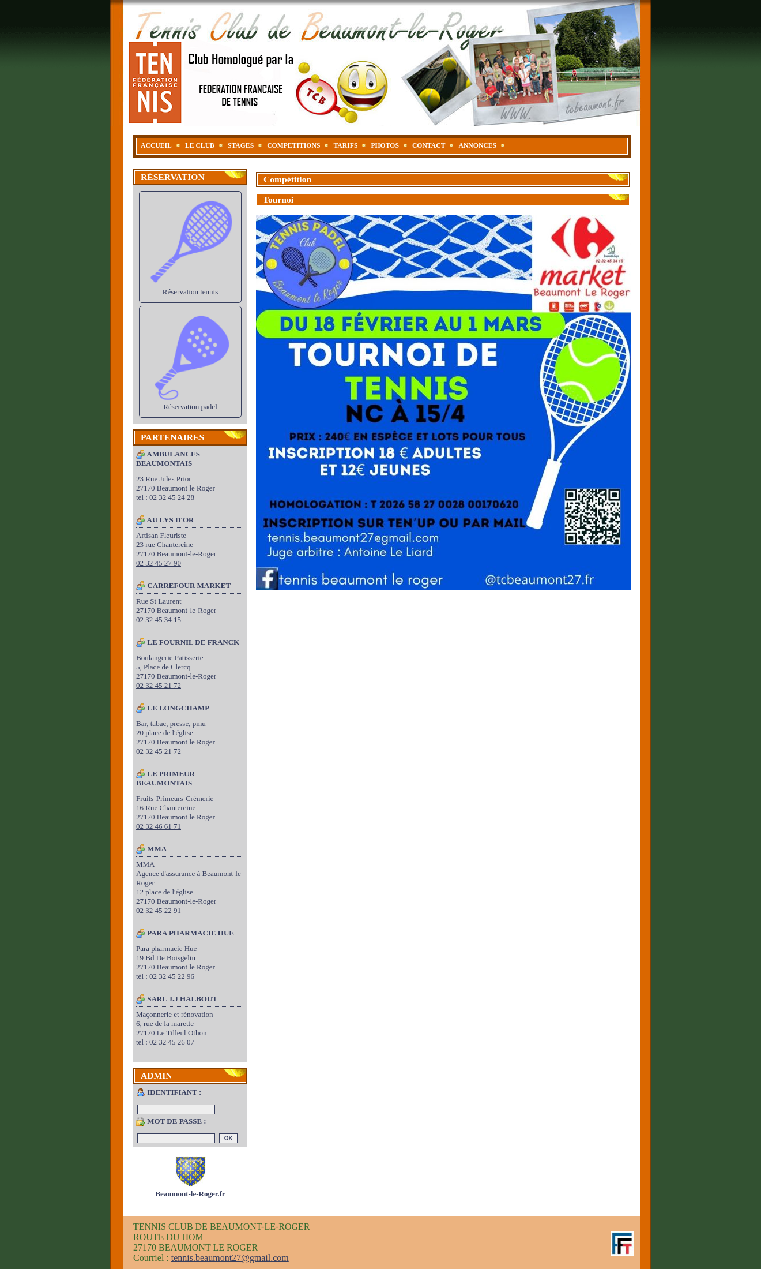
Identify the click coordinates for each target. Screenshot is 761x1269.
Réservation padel (190, 361)
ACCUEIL (156, 145)
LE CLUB (199, 145)
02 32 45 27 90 (158, 563)
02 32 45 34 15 (158, 619)
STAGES (241, 145)
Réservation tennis (190, 246)
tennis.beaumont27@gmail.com (230, 1258)
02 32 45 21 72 (158, 685)
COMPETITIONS (293, 145)
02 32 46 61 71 (158, 826)
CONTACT (429, 145)
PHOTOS (385, 145)
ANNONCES (477, 145)
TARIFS (345, 145)
